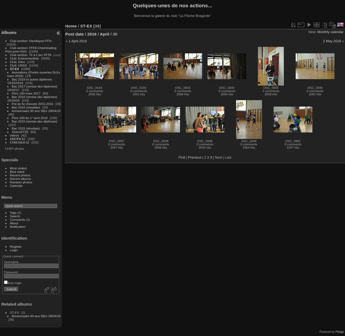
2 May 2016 (332, 41)
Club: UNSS (18, 65)
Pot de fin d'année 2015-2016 (32, 104)
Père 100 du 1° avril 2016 (30, 118)
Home (71, 26)
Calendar (16, 185)
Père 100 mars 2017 (26, 93)
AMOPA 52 (17, 139)
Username (11, 262)
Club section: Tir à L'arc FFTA (30, 55)
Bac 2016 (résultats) (26, 107)
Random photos (21, 182)
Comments (17, 219)
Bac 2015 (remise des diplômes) (34, 121)
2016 (91, 34)
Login (14, 250)
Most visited (18, 168)
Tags (13, 212)
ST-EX (14, 69)
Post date (74, 34)
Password (11, 272)
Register (16, 246)
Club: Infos (17, 62)
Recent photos (20, 175)
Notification (18, 226)
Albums (8, 32)
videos (14, 135)
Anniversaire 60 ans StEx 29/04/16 (36, 111)
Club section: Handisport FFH (30, 41)
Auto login (13, 283)
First (181, 157)
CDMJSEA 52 (19, 142)
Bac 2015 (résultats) (26, 128)
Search (15, 216)
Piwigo (340, 331)
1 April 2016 (78, 41)
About (14, 223)
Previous (195, 157)
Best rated (17, 171)
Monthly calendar (331, 32)
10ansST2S (20, 132)
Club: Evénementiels (24, 58)
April (104, 34)
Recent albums (20, 178)
